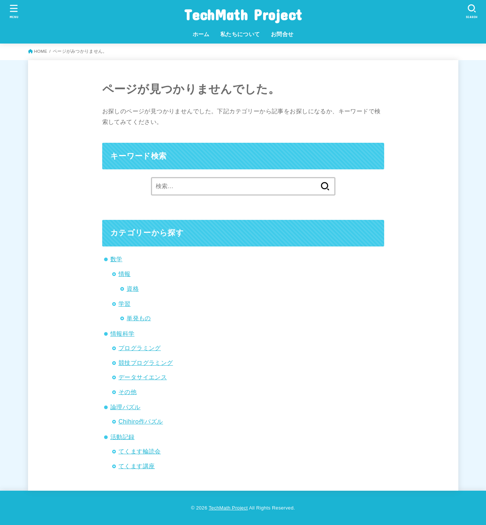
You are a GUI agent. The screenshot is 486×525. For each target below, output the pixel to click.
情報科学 (122, 333)
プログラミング (139, 348)
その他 (127, 391)
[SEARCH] (472, 11)
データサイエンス (142, 377)
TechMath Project (243, 14)
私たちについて (240, 34)
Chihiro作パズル (140, 421)
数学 (116, 259)
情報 (124, 273)
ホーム (201, 34)
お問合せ (282, 34)
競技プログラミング (145, 362)
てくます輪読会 (139, 451)
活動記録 (122, 437)
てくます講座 (136, 466)
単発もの (139, 318)
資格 (133, 288)
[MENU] (14, 11)
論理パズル (125, 407)
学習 (124, 303)
